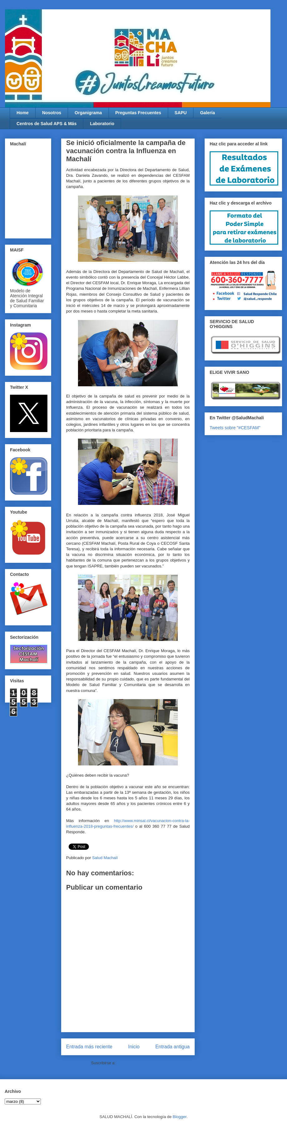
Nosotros (51, 112)
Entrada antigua (172, 1046)
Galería (207, 112)
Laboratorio (102, 123)
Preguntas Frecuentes (138, 112)
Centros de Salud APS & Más (46, 123)
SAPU (181, 112)
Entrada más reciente (89, 1046)
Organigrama (88, 112)
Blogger (180, 1116)
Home (23, 112)
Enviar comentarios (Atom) (141, 1063)
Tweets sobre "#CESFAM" (235, 427)
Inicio (133, 1046)
